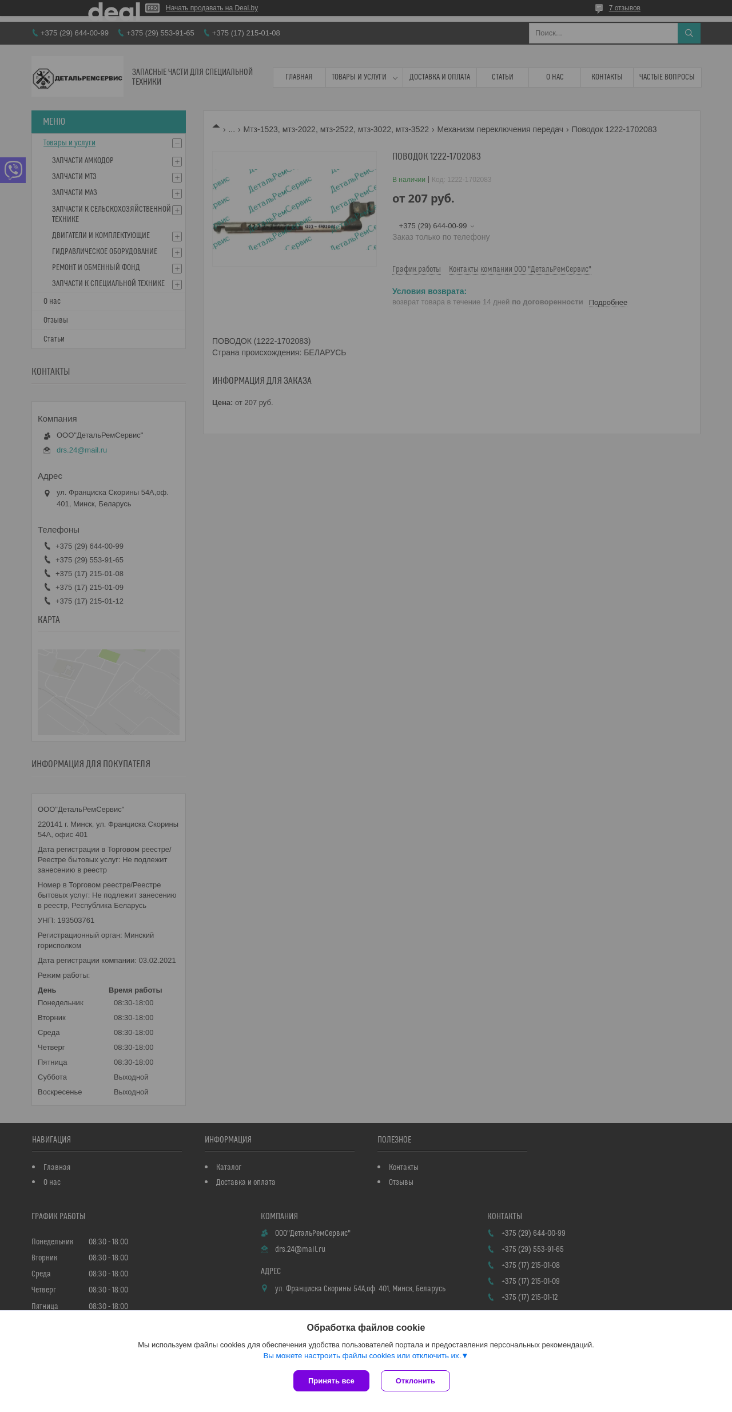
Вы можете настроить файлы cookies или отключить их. (362, 1355)
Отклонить (415, 1381)
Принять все (331, 1381)
